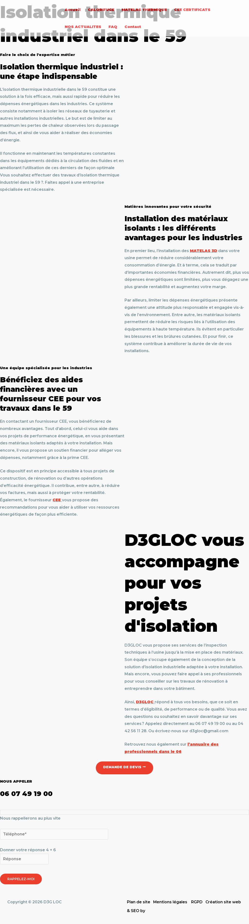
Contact (132, 26)
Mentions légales (170, 902)
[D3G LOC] (30, 18)
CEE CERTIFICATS (192, 9)
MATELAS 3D (204, 250)
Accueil (72, 9)
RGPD (197, 902)
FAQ (112, 26)
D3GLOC (145, 702)
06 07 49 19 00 (29, 793)
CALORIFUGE (101, 9)
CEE (57, 500)
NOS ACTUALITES (83, 26)
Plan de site (138, 902)
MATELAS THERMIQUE (144, 9)
